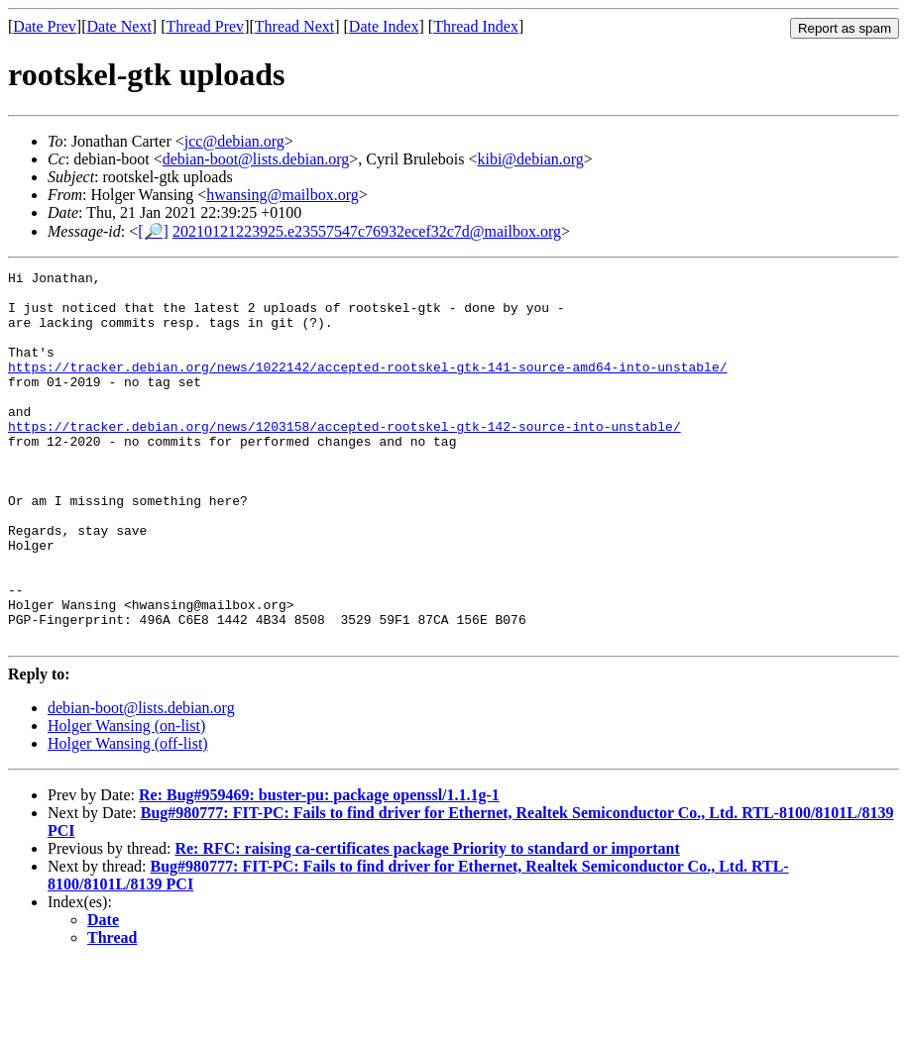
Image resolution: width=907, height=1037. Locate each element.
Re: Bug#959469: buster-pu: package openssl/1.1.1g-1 (319, 869)
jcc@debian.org (234, 141)
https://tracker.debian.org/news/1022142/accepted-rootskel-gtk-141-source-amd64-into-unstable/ (367, 387)
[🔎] (153, 231)
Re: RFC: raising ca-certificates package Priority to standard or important (426, 922)
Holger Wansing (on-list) (126, 799)
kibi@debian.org (530, 159)
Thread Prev (205, 26)
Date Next (119, 26)
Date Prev (44, 26)
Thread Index (475, 26)
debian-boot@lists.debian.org (256, 159)
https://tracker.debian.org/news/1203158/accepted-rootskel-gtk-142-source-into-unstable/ (344, 458)
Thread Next (294, 26)
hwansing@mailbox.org (282, 194)
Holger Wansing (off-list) (128, 817)
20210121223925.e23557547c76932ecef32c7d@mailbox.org (366, 231)
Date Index (384, 26)
